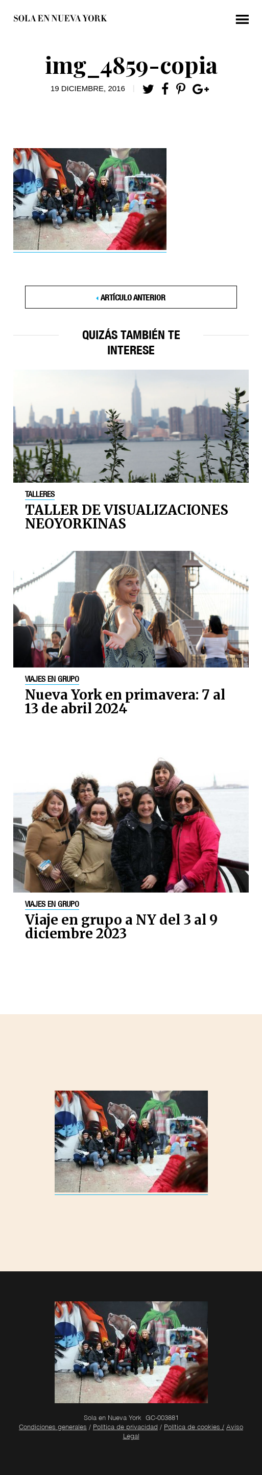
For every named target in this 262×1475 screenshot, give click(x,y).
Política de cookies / (194, 1428)
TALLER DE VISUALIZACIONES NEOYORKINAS (126, 517)
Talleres (40, 495)
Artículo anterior (133, 299)
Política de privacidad (125, 1428)
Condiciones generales (53, 1428)
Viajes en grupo (52, 680)
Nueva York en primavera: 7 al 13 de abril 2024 (125, 701)
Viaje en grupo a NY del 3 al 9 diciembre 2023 (121, 926)
